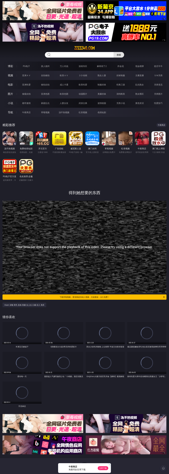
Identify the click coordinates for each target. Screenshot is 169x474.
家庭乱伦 (45, 103)
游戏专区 (83, 66)
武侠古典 (83, 103)
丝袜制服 (120, 75)
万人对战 (64, 66)
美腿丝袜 (102, 93)
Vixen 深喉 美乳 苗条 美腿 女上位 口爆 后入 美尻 (24, 305)
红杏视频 (83, 112)
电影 (10, 84)
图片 (10, 94)
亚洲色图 (45, 93)
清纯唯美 (120, 93)
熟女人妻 (102, 75)
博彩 (10, 66)
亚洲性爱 (26, 84)
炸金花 (121, 66)
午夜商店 (26, 112)
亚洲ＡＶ (26, 75)
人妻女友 (64, 103)
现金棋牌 (139, 66)
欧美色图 (64, 93)
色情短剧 (102, 112)
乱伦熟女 (139, 84)
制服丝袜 (102, 84)
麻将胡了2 (102, 66)
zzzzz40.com (84, 48)
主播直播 (139, 75)
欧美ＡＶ (64, 75)
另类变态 (158, 84)
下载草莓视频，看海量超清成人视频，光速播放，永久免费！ (112, 297)
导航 (10, 112)
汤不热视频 (64, 112)
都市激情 (26, 103)
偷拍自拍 (45, 84)
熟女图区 (139, 93)
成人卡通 (64, 84)
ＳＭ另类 (158, 75)
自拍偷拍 (45, 75)
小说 (10, 103)
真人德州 (45, 66)
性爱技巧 (158, 103)
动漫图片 (83, 93)
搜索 (119, 54)
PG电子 (26, 66)
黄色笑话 (139, 103)
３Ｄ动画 (83, 75)
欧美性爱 (83, 84)
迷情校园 (102, 103)
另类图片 (158, 93)
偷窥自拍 (26, 93)
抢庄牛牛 (158, 66)
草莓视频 (45, 112)
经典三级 (120, 84)
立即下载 (103, 468)
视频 (10, 75)
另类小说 (120, 103)
